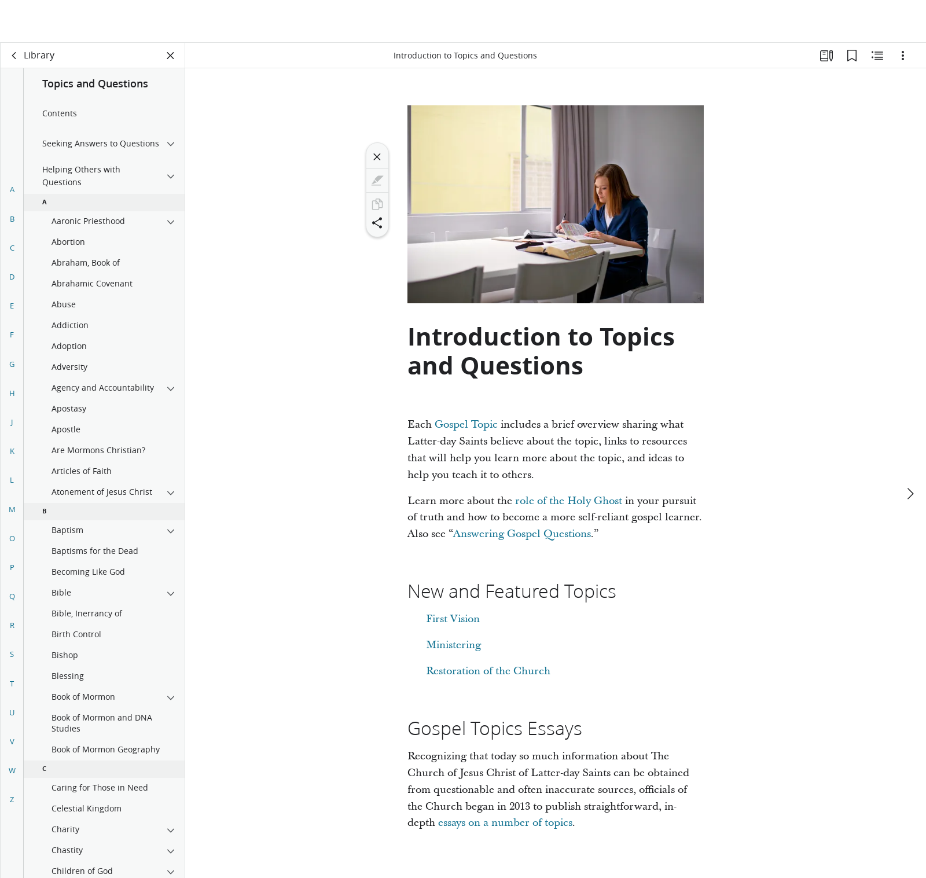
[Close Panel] (170, 55)
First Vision (453, 619)
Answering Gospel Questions (522, 534)
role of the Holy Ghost (568, 501)
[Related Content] (877, 55)
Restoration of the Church (488, 671)
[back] (14, 55)
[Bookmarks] (851, 55)
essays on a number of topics (505, 822)
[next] (909, 450)
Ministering (453, 645)
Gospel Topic (466, 424)
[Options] (902, 55)
